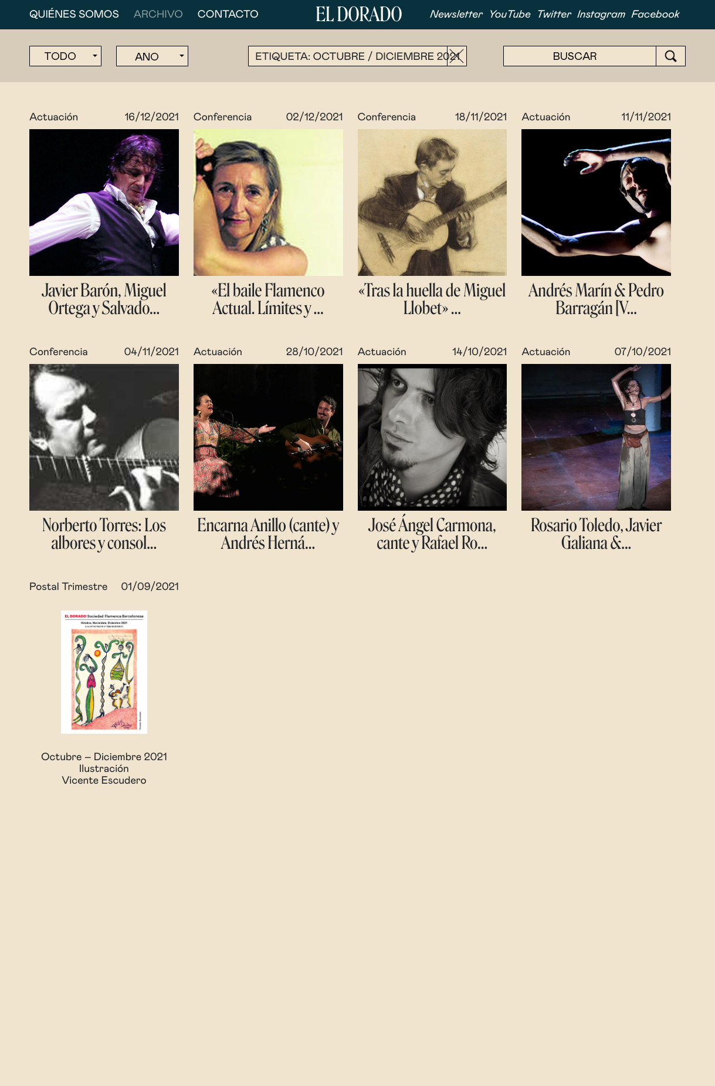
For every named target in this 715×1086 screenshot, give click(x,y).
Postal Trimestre (68, 587)
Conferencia (223, 117)
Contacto (228, 14)
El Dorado (359, 14)
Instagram (601, 14)
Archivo (158, 14)
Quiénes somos (74, 14)
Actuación (53, 117)
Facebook (655, 14)
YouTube (510, 14)
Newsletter (456, 14)
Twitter (554, 14)
